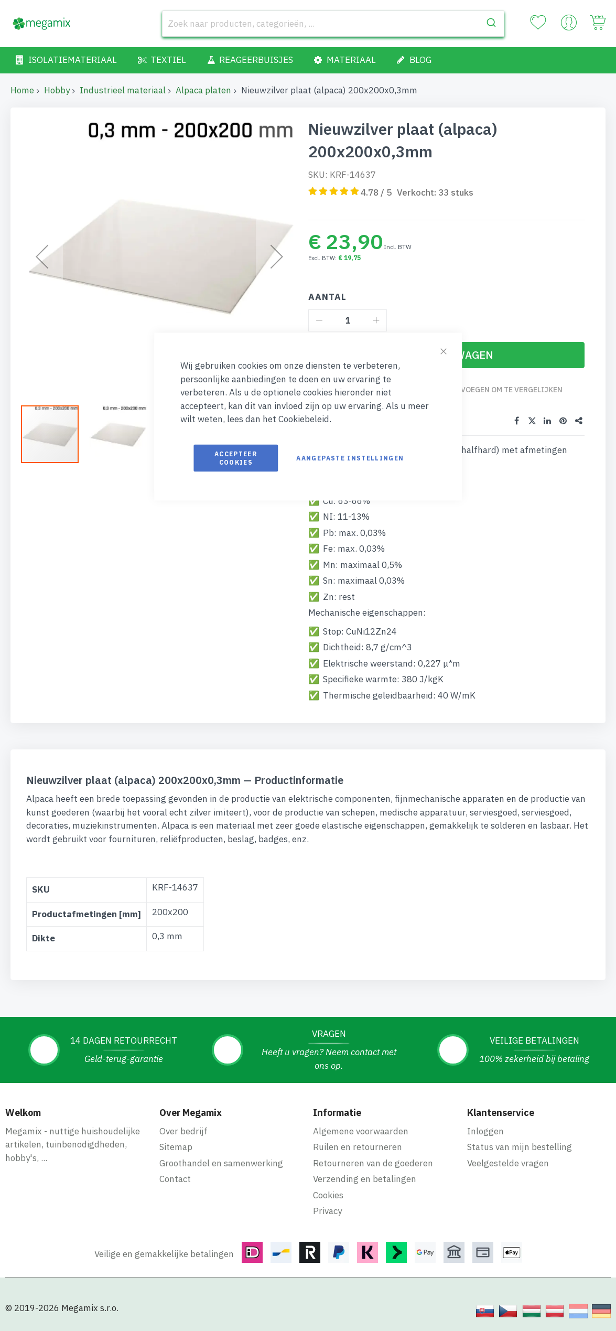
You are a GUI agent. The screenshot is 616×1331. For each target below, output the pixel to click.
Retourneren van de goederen (373, 1162)
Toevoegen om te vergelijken (505, 389)
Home (22, 90)
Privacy (327, 1211)
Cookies (328, 1194)
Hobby (57, 90)
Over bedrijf (183, 1130)
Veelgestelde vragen (508, 1162)
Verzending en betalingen (364, 1179)
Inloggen (485, 1130)
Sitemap (175, 1147)
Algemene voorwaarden (360, 1130)
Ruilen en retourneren (357, 1147)
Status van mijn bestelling (519, 1147)
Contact (175, 1179)
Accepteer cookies (235, 457)
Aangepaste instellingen (350, 457)
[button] (55, 434)
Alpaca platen (203, 90)
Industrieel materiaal (123, 90)
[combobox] (333, 23)
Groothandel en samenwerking (221, 1162)
